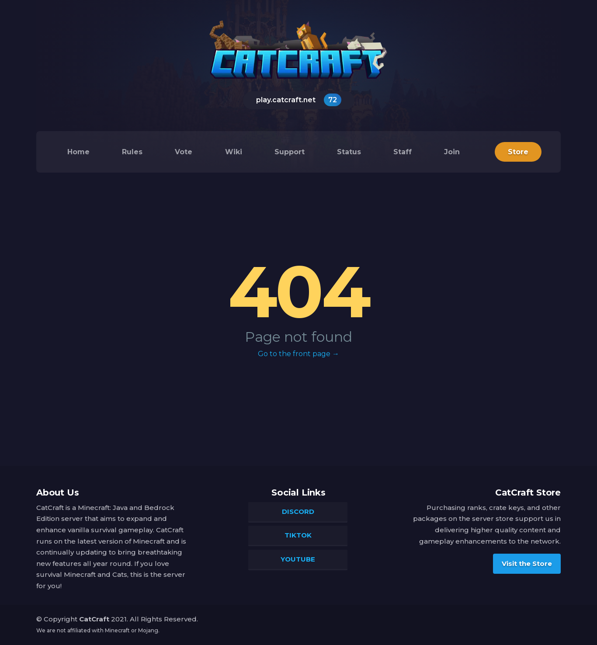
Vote (183, 152)
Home (78, 152)
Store (518, 152)
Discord (298, 511)
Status (349, 152)
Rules (132, 152)
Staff (402, 152)
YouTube (298, 559)
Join (452, 152)
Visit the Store (527, 563)
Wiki (233, 152)
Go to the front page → (298, 354)
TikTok (298, 535)
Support (289, 152)
